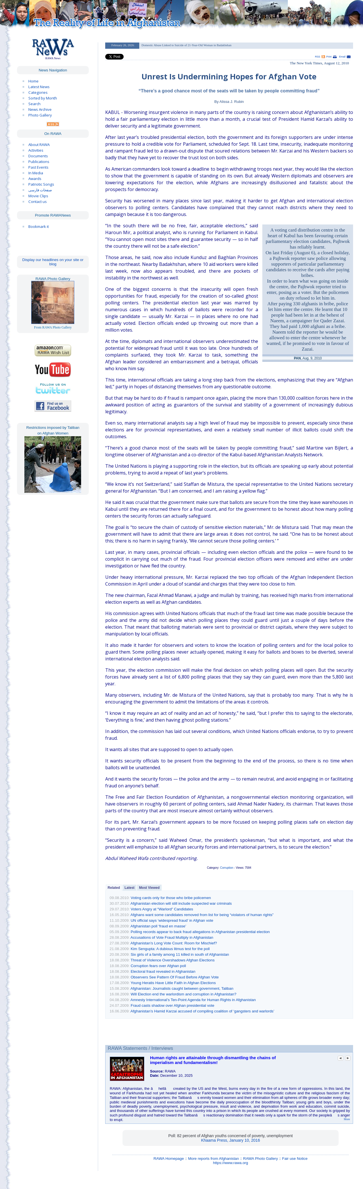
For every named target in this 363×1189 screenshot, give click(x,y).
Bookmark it (38, 226)
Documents (38, 155)
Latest (129, 888)
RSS (317, 56)
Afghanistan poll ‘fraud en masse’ (158, 926)
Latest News (39, 86)
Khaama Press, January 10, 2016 (230, 1140)
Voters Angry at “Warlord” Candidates (162, 909)
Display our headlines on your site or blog (53, 262)
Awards (34, 178)
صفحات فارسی (40, 190)
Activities (35, 150)
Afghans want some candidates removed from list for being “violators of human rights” (201, 915)
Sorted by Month (42, 98)
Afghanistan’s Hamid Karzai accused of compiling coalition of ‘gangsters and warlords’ (202, 1011)
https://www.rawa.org (230, 1163)
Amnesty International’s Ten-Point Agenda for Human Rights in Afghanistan (193, 1000)
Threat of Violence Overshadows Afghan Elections (172, 960)
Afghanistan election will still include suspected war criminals (181, 903)
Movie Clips (38, 195)
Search (34, 103)
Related (114, 888)
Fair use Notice (295, 1158)
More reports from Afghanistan (213, 1158)
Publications (38, 161)
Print (329, 56)
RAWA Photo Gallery (260, 1158)
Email (342, 56)
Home (33, 81)
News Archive (40, 109)
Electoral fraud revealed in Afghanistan (163, 971)
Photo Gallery (40, 115)
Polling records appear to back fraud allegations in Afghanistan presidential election (200, 932)
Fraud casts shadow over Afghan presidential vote (172, 1005)
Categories (38, 92)
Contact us (37, 201)
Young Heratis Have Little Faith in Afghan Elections (173, 983)
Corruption (226, 867)
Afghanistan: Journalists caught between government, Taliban (181, 988)
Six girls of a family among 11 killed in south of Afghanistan (180, 954)
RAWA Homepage (168, 1158)
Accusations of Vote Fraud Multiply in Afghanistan (171, 937)
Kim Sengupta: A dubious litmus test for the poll (170, 949)
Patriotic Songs (41, 184)
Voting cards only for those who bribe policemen (171, 898)
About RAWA (39, 144)
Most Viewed (149, 888)
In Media (35, 172)
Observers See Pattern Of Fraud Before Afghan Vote (175, 977)
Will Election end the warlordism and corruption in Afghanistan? (184, 994)
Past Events (38, 167)
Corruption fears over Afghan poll (158, 966)
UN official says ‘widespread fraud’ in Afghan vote (172, 920)
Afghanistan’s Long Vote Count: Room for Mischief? (173, 943)
